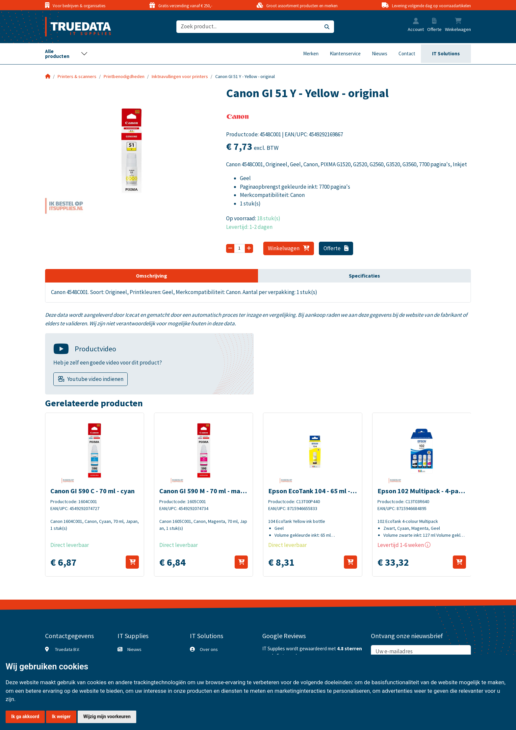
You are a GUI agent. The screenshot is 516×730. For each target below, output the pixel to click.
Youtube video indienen (95, 379)
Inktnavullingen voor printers (180, 76)
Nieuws (379, 53)
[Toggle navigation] (66, 53)
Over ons (209, 649)
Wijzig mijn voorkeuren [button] (107, 716)
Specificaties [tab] (364, 275)
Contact (407, 53)
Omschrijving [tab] (151, 275)
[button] (416, 21)
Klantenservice (345, 53)
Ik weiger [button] (61, 716)
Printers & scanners (77, 76)
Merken (311, 53)
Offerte (336, 248)
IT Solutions (446, 53)
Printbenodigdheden (124, 76)
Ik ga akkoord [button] (25, 716)
